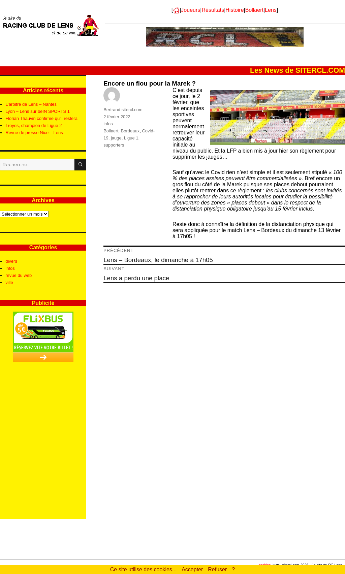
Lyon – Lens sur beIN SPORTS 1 (37, 111)
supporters (113, 145)
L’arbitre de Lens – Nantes (31, 104)
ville (9, 282)
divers (11, 261)
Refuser (217, 569)
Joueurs (190, 10)
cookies (264, 565)
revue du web (18, 275)
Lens (271, 10)
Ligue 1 (131, 137)
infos (108, 123)
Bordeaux (130, 130)
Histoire (234, 10)
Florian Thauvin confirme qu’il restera (41, 118)
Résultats (212, 10)
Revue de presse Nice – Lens (34, 132)
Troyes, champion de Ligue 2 (33, 125)
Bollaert (254, 10)
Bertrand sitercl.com (123, 109)
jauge (116, 137)
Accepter (192, 569)
